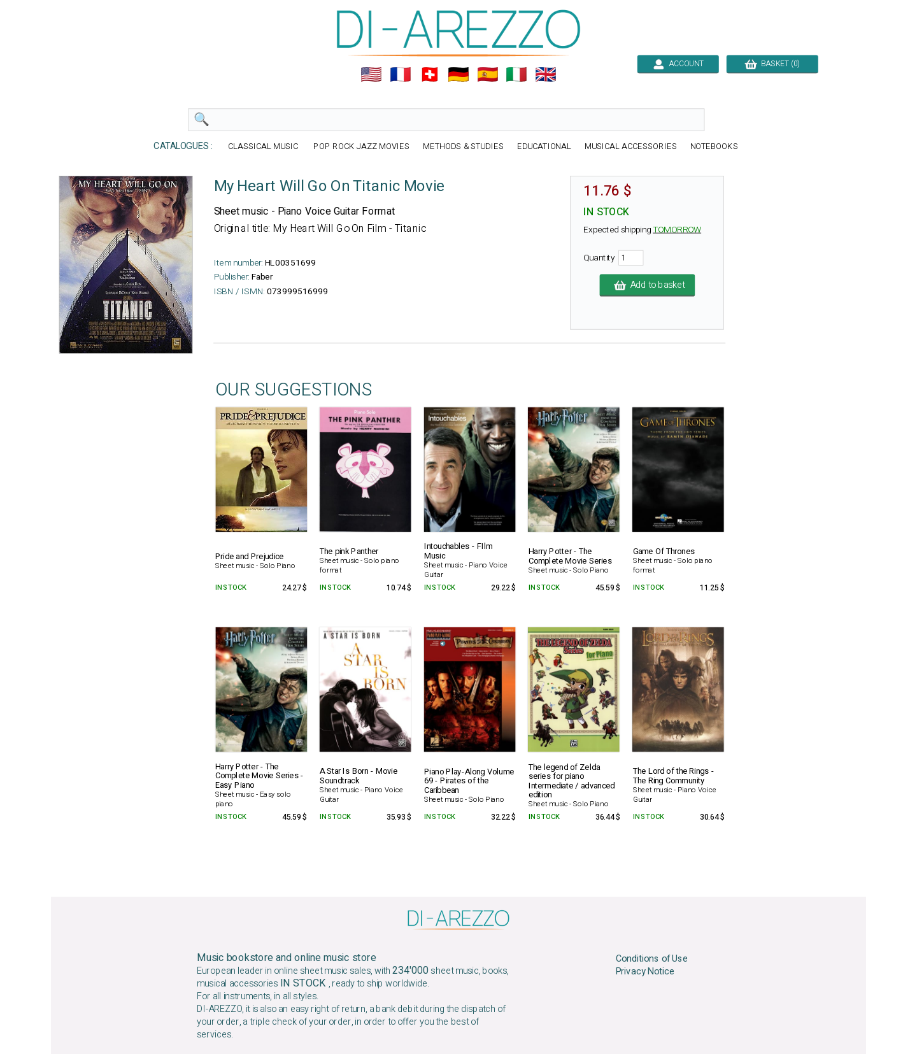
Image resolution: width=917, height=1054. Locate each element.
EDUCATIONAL (544, 147)
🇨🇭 (430, 74)
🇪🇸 (488, 74)
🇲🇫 (400, 74)
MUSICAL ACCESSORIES (631, 147)
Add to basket (647, 285)
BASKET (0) (772, 63)
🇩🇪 (458, 74)
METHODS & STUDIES (463, 147)
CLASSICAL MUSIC (264, 147)
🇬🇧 (546, 74)
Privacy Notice (645, 972)
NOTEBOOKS (714, 147)
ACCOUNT (678, 63)
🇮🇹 (516, 74)
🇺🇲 (371, 74)
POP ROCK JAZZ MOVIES (361, 147)
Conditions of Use (652, 958)
